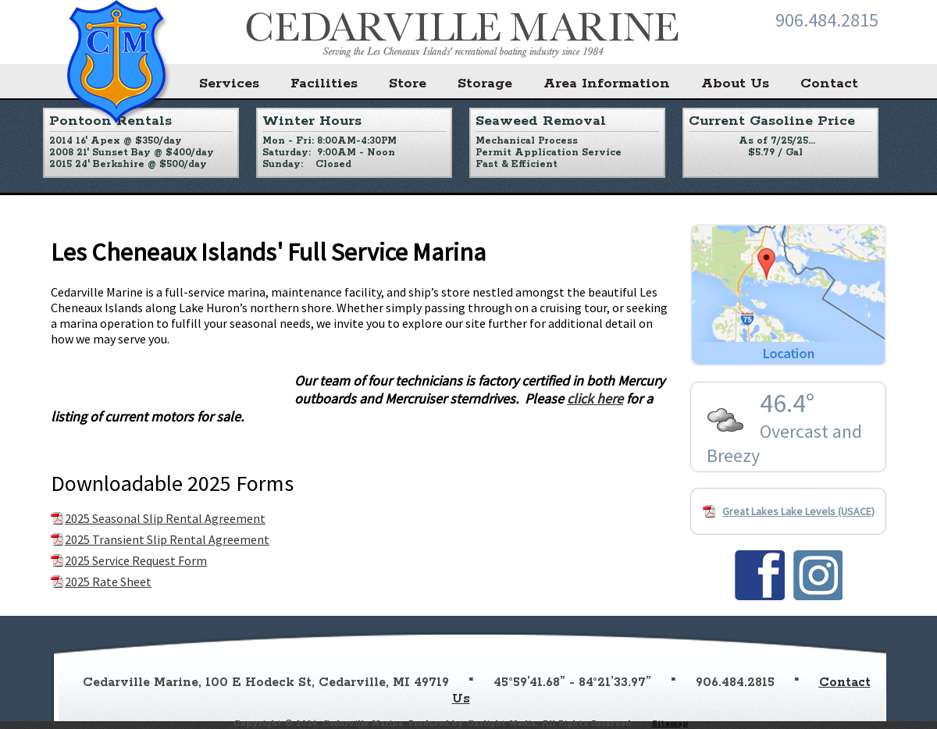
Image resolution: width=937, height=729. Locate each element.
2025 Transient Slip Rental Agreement (167, 539)
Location (788, 295)
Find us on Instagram (818, 575)
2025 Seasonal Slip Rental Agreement (165, 518)
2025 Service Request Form (136, 560)
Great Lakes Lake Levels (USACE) (798, 511)
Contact (829, 83)
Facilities (324, 83)
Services (229, 83)
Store (407, 83)
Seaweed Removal (541, 121)
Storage (485, 83)
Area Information (606, 83)
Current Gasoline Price (772, 121)
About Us (735, 83)
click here (595, 398)
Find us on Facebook (760, 575)
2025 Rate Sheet (108, 581)
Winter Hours (312, 121)
